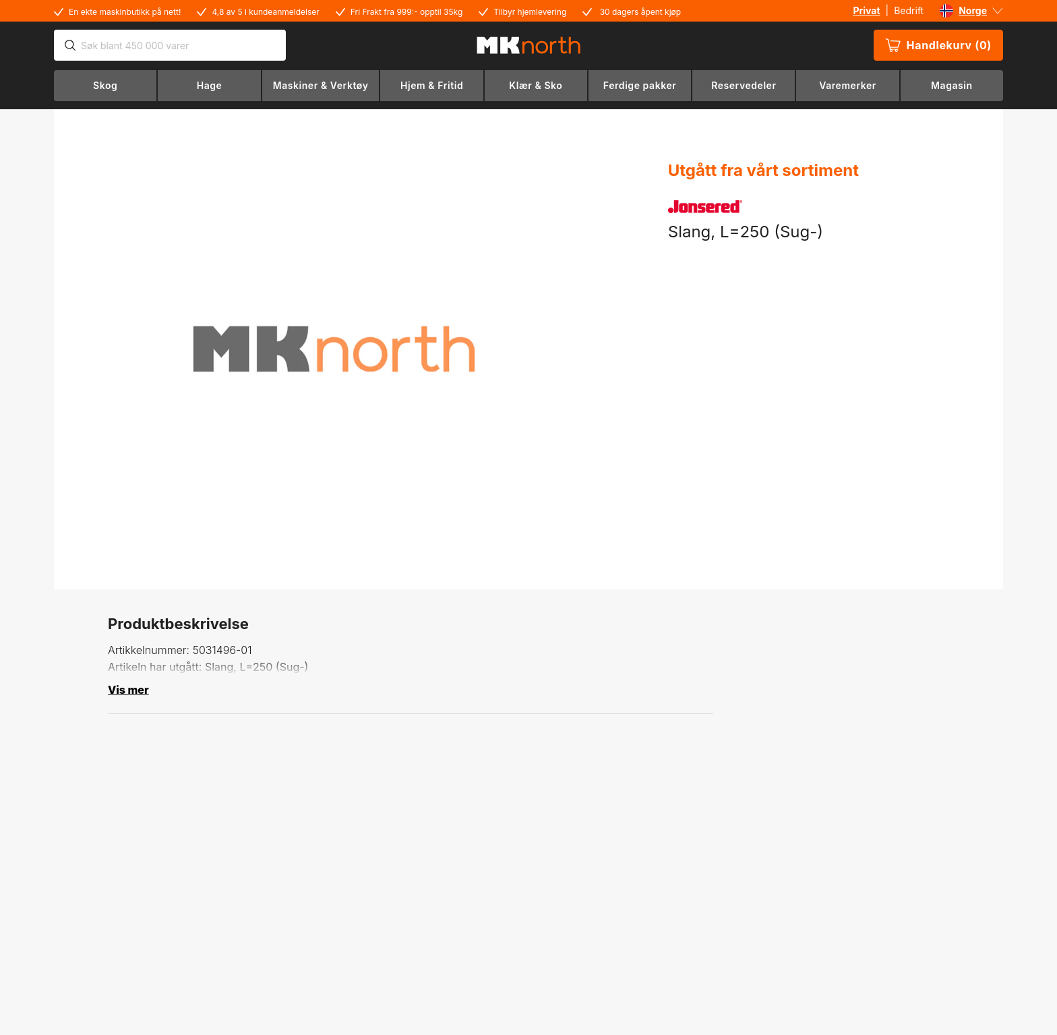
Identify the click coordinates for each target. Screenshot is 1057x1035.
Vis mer (128, 690)
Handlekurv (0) (938, 45)
